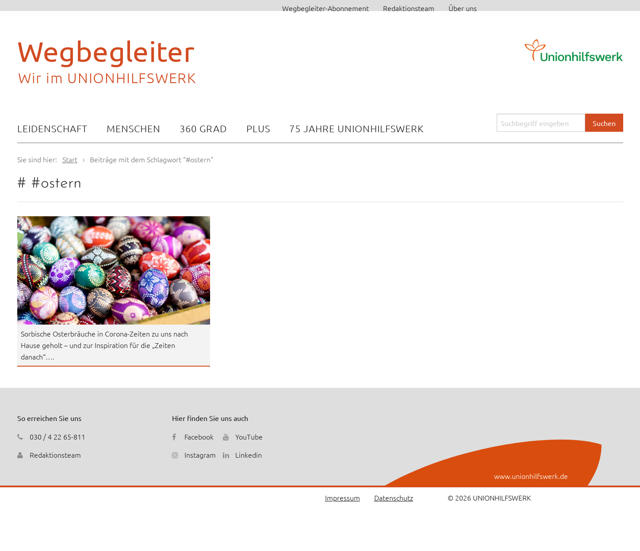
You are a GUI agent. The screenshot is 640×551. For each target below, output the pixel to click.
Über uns (462, 8)
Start (69, 159)
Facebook (199, 436)
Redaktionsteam (408, 8)
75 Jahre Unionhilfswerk (356, 128)
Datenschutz (393, 497)
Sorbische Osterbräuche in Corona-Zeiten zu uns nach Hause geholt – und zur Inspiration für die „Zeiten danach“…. (104, 345)
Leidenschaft (52, 128)
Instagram (200, 454)
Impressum (342, 497)
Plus (258, 128)
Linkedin (248, 454)
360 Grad (203, 128)
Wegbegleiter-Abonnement (325, 8)
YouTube (249, 436)
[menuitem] (52, 129)
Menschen (134, 128)
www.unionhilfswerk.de (531, 476)
